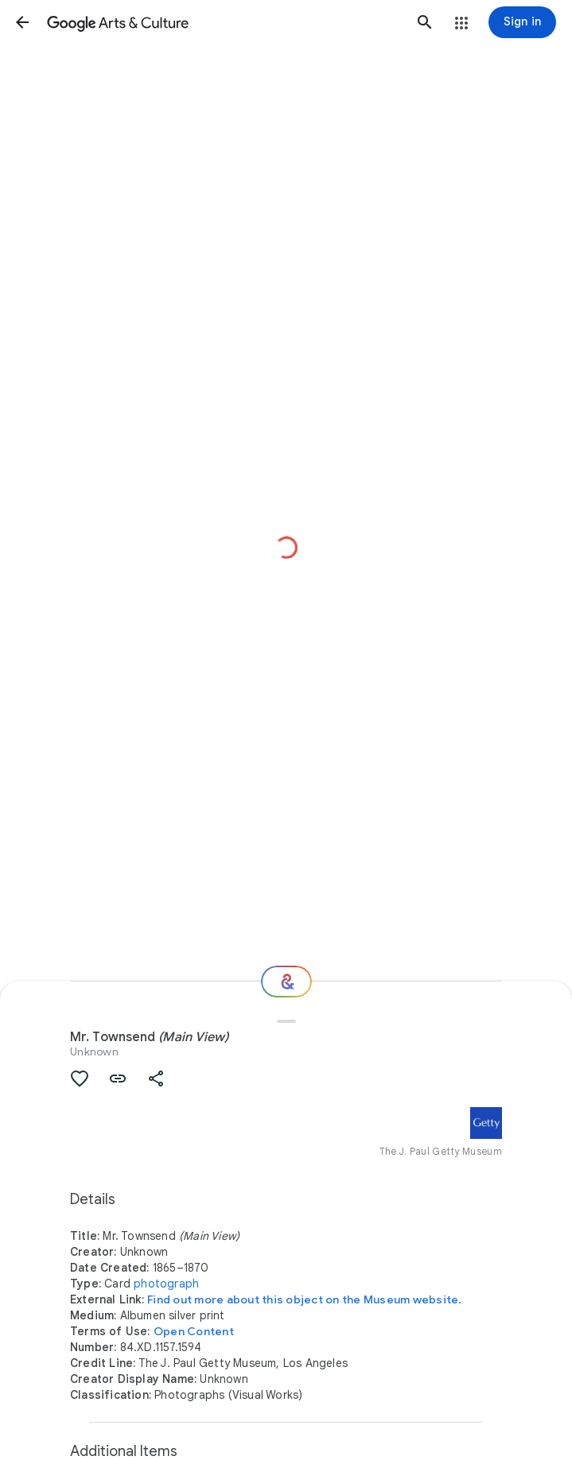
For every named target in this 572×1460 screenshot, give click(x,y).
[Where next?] (286, 981)
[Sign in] (522, 22)
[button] (22, 22)
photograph (166, 1283)
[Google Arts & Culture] (224, 22)
